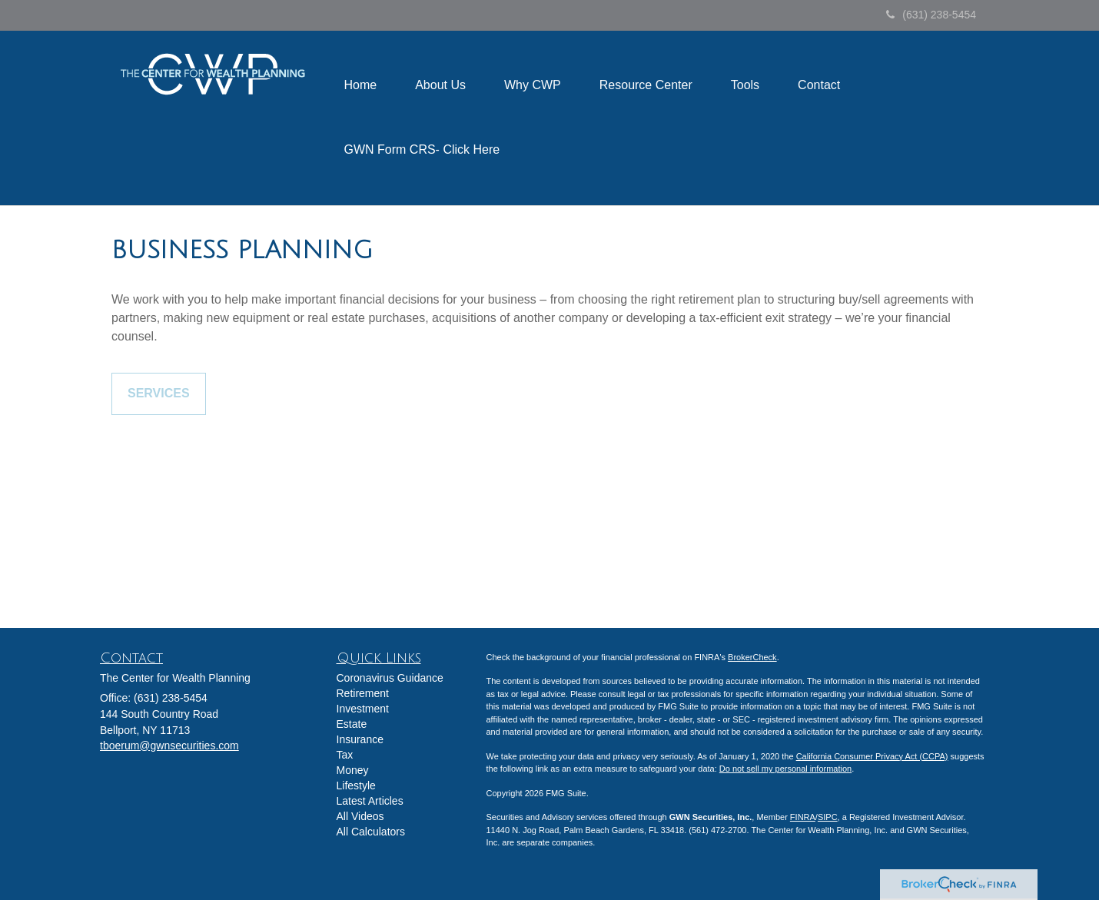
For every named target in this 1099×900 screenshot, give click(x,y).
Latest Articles (370, 801)
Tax (345, 755)
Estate (352, 724)
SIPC (828, 817)
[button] (440, 85)
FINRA (802, 817)
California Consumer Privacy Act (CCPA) (872, 756)
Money (353, 770)
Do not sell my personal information (785, 768)
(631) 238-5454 (931, 14)
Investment (363, 708)
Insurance (360, 739)
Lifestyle (356, 785)
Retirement (363, 693)
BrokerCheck (752, 657)
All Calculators (371, 831)
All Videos (360, 816)
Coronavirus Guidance (390, 678)
